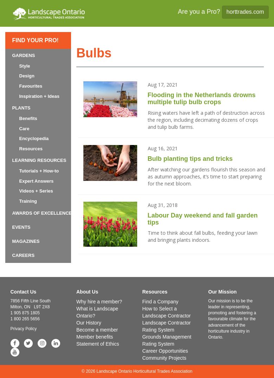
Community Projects (164, 358)
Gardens (23, 55)
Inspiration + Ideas (39, 96)
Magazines (26, 241)
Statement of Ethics (97, 344)
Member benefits (94, 337)
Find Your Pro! (35, 40)
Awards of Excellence (42, 213)
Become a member (97, 330)
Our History (88, 323)
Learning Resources (39, 160)
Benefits (28, 118)
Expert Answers (36, 181)
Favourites (31, 86)
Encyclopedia (34, 138)
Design (26, 75)
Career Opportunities (165, 351)
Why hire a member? (99, 301)
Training (28, 201)
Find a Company (160, 301)
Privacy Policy (24, 328)
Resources (31, 148)
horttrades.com (245, 12)
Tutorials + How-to (39, 171)
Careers (23, 255)
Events (21, 227)
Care (24, 128)
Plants (21, 108)
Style (24, 66)
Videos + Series (36, 191)
